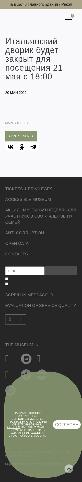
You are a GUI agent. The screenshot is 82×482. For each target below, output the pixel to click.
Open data (17, 243)
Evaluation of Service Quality (40, 305)
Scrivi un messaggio (29, 295)
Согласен (67, 424)
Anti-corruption (24, 233)
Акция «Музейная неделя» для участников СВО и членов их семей (40, 216)
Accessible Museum (28, 199)
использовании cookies (24, 426)
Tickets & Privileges (28, 189)
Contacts (16, 254)
